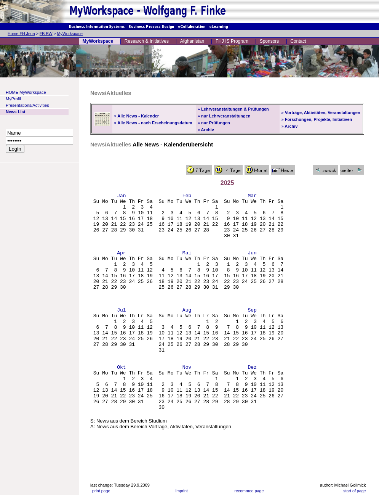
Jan (121, 196)
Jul (121, 333)
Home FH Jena (21, 33)
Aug (186, 333)
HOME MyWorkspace (26, 92)
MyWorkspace (70, 33)
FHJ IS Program (232, 41)
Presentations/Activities (27, 105)
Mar (252, 196)
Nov (186, 402)
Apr (121, 265)
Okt (121, 402)
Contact (298, 41)
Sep (252, 333)
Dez (252, 402)
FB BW (46, 33)
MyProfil (13, 98)
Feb (186, 196)
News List (15, 111)
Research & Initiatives (147, 41)
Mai (186, 265)
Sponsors (269, 41)
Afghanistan (192, 41)
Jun (252, 265)
